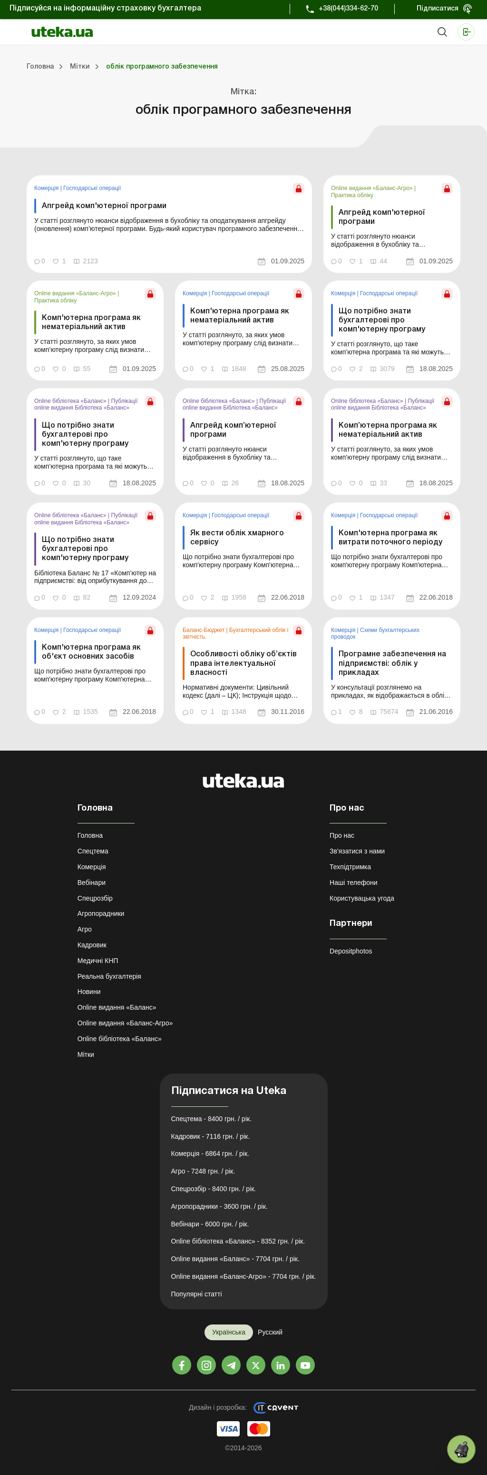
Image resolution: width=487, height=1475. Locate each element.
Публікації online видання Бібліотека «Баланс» (85, 404)
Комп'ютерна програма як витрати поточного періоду (390, 538)
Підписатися (437, 9)
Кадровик (92, 945)
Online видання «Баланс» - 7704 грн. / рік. (235, 1259)
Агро (85, 929)
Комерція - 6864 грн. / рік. (210, 1153)
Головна (90, 835)
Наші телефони (354, 882)
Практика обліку (352, 195)
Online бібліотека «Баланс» (71, 401)
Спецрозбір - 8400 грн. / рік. (213, 1189)
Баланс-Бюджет (204, 630)
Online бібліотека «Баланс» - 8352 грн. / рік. (238, 1241)
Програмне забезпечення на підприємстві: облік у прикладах (392, 663)
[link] (169, 224)
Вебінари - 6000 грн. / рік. (210, 1224)
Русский (270, 1332)
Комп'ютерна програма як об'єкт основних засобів (91, 652)
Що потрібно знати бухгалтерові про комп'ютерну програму (382, 320)
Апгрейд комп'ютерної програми (104, 206)
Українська (228, 1332)
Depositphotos (351, 951)
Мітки (86, 1054)
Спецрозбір (95, 898)
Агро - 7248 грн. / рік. (203, 1171)
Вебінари (92, 882)
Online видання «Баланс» (117, 1007)
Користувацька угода (362, 898)
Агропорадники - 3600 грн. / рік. (219, 1206)
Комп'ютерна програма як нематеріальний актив (91, 323)
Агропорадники (101, 913)
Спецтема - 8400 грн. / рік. (211, 1119)
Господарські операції (92, 188)
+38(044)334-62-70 (348, 9)
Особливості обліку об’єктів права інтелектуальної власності (243, 663)
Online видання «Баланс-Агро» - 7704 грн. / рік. (243, 1276)
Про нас (342, 835)
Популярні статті (196, 1294)
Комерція (47, 188)
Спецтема (93, 851)
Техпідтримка (350, 867)
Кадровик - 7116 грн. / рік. (210, 1136)
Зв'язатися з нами (357, 851)
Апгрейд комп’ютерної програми (233, 430)
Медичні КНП (98, 960)
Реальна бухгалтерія (109, 976)
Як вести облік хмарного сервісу (237, 538)
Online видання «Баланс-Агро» (372, 188)
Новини (89, 991)
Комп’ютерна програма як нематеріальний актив (388, 430)
